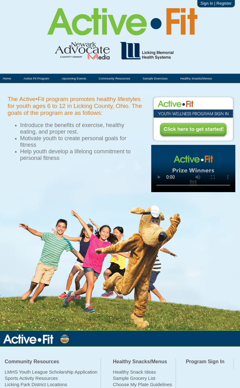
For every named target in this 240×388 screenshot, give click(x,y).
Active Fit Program (36, 78)
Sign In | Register (216, 3)
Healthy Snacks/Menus (196, 78)
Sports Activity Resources (31, 378)
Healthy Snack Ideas (134, 372)
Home (7, 78)
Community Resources (114, 78)
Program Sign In (205, 361)
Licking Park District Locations (36, 384)
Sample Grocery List (134, 378)
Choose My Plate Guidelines (142, 384)
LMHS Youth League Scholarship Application (51, 372)
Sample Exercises (155, 78)
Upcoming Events (74, 78)
